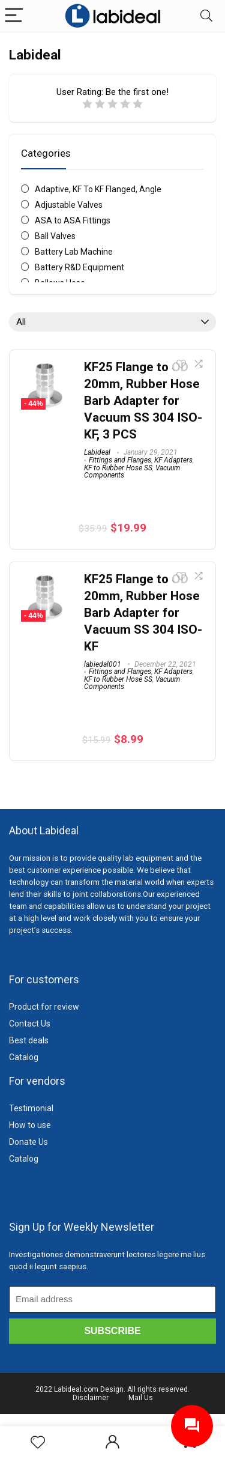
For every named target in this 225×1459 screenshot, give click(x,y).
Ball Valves (55, 236)
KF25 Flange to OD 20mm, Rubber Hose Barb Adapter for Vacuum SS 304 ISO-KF (143, 613)
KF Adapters (173, 460)
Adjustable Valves (69, 205)
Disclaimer (91, 1398)
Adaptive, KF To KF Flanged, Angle (98, 189)
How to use (30, 1125)
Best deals (29, 1040)
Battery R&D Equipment (79, 267)
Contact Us (29, 1023)
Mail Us (140, 1398)
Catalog (23, 1057)
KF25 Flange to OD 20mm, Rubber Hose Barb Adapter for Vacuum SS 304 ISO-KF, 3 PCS (143, 400)
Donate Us (28, 1142)
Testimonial (31, 1108)
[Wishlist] (38, 1443)
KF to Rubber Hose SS (118, 468)
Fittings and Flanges (120, 460)
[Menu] (14, 16)
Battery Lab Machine (74, 251)
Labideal (97, 452)
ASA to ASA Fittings (72, 220)
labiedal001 (102, 664)
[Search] (206, 16)
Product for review (44, 1007)
